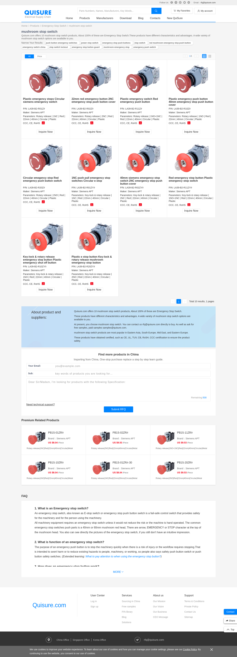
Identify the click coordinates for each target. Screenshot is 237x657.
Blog (140, 18)
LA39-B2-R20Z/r (36, 187)
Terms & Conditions (194, 601)
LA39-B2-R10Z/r (182, 108)
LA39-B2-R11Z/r (133, 108)
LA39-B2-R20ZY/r (86, 266)
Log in (94, 601)
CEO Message (160, 617)
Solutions (126, 622)
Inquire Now (46, 131)
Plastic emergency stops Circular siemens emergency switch (44, 100)
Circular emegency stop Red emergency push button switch (42, 179)
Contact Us (190, 611)
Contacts (155, 18)
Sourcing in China (131, 601)
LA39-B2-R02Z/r (85, 108)
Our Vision (158, 606)
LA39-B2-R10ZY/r (37, 266)
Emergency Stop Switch (54, 25)
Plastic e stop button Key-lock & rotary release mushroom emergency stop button (92, 259)
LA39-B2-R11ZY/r (183, 187)
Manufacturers (104, 18)
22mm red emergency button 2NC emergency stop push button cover (94, 100)
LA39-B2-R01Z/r (36, 108)
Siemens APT (38, 112)
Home (69, 18)
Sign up (94, 606)
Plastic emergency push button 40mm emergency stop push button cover (191, 101)
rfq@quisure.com (208, 2)
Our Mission (159, 601)
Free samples (129, 606)
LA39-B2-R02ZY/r (134, 187)
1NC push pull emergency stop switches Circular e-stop (91, 179)
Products (84, 18)
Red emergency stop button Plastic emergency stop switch (191, 179)
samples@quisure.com (114, 327)
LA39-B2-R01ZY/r (86, 187)
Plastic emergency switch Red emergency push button (139, 100)
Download (126, 18)
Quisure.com (49, 605)
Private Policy (191, 606)
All (29, 56)
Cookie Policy (190, 649)
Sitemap (188, 617)
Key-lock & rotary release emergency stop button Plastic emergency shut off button (42, 259)
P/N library (127, 611)
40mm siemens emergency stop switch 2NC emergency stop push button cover (141, 180)
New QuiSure (175, 18)
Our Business (160, 611)
